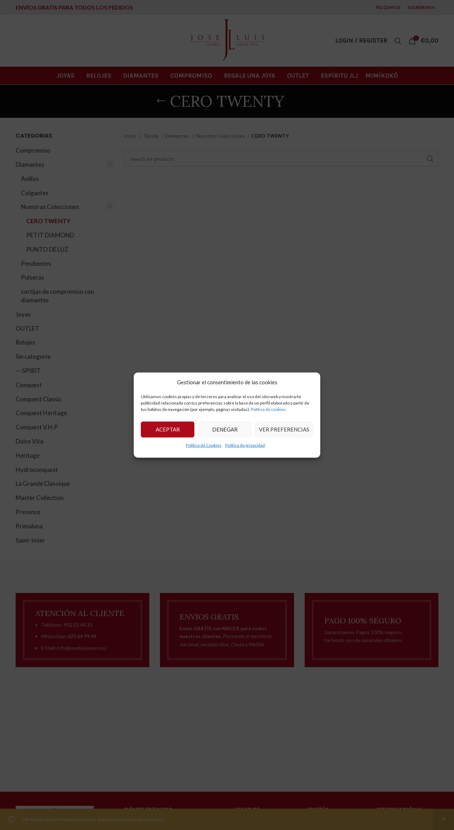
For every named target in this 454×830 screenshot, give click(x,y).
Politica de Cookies (204, 444)
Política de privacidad (245, 444)
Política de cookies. (269, 409)
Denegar (225, 429)
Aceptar (168, 429)
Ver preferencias (284, 429)
